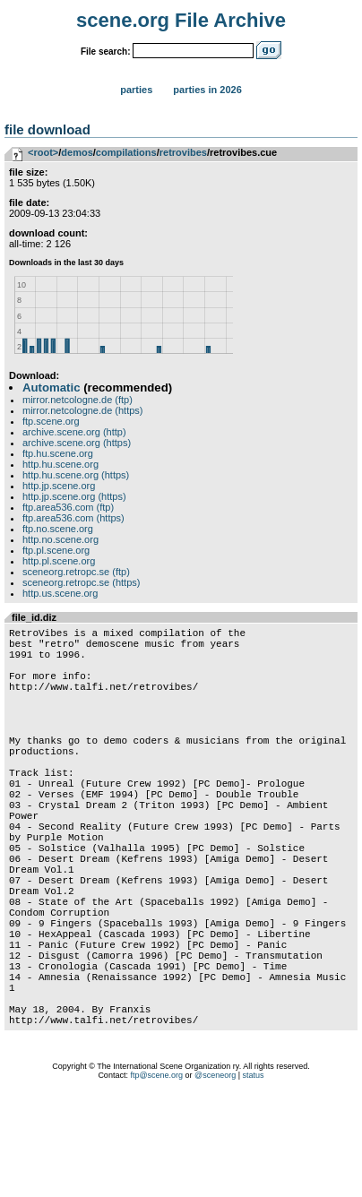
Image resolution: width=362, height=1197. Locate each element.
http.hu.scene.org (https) (75, 474)
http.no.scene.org (60, 539)
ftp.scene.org (51, 421)
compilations (126, 152)
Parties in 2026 (207, 89)
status (253, 1174)
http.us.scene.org (60, 593)
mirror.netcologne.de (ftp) (77, 399)
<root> (43, 152)
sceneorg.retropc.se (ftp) (76, 571)
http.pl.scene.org (58, 560)
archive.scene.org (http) (74, 431)
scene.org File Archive (181, 20)
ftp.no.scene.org (57, 528)
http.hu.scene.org (60, 464)
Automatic (51, 387)
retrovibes (183, 152)
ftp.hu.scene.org (57, 453)
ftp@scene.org (156, 1174)
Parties (136, 89)
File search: (106, 51)
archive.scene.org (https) (76, 442)
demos (76, 152)
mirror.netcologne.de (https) (82, 410)
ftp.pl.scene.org (56, 550)
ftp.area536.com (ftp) (68, 507)
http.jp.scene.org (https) (74, 496)
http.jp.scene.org (58, 485)
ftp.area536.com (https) (73, 517)
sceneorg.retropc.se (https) (81, 582)
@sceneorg (215, 1174)
